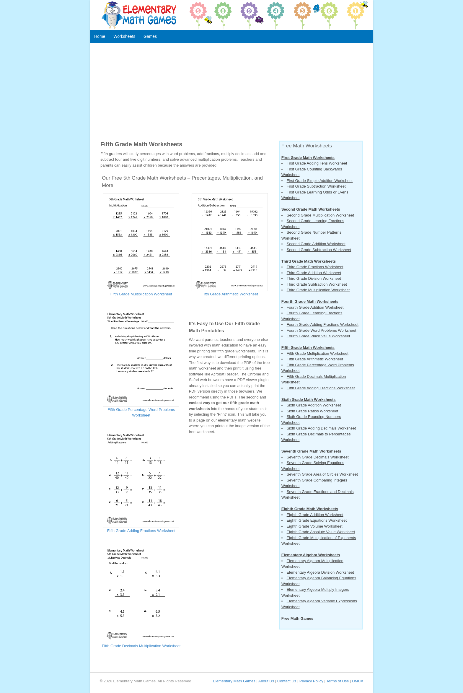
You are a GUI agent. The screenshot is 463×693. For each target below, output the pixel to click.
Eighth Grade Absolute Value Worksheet (321, 532)
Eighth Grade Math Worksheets (309, 509)
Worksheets (124, 36)
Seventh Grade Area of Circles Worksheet (322, 474)
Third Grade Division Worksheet (314, 278)
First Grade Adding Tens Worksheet (317, 163)
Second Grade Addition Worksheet (316, 244)
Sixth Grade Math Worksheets (308, 399)
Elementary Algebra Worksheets (310, 555)
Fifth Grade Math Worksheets (308, 347)
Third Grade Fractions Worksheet (315, 267)
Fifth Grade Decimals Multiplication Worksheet (141, 646)
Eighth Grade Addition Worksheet (315, 515)
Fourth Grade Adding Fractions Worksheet (322, 324)
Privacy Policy (311, 681)
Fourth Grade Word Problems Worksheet (321, 330)
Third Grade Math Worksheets (308, 261)
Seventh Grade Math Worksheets (311, 451)
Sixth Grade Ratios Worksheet (312, 411)
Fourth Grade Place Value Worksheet (318, 336)
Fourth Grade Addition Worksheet (315, 307)
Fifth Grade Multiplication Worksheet (141, 294)
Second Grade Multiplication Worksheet (320, 215)
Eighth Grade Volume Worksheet (315, 526)
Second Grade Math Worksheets (310, 209)
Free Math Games (297, 618)
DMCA (357, 681)
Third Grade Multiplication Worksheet (318, 290)
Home (99, 36)
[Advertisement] (231, 93)
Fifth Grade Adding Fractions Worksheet (141, 530)
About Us (266, 681)
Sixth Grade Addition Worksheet (314, 405)
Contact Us (286, 681)
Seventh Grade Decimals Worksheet (318, 457)
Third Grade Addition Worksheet (314, 273)
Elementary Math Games (234, 681)
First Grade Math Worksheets (308, 157)
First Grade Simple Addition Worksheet (320, 180)
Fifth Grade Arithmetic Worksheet (229, 294)
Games (150, 36)
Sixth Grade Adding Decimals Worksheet (321, 428)
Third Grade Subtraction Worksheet (317, 284)
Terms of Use (337, 681)
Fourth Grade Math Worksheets (309, 301)
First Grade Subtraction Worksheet (316, 186)
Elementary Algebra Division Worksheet (320, 572)
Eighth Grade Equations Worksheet (317, 520)
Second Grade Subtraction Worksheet (319, 250)
